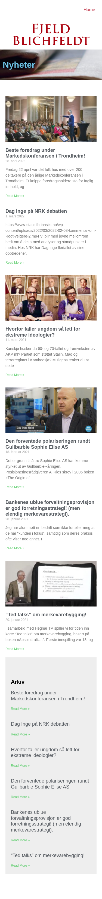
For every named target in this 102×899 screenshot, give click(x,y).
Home (89, 9)
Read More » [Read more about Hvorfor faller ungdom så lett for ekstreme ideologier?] (14, 375)
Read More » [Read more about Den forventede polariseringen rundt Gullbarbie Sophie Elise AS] (14, 487)
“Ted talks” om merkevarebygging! (45, 614)
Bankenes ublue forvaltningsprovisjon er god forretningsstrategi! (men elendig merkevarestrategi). (49, 508)
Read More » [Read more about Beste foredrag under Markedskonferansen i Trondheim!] (14, 196)
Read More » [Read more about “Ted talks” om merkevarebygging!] (14, 649)
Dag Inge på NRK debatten (36, 211)
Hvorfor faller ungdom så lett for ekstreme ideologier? (42, 332)
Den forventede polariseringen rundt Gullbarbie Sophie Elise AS (47, 444)
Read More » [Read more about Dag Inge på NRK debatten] (14, 262)
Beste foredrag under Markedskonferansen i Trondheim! (45, 153)
